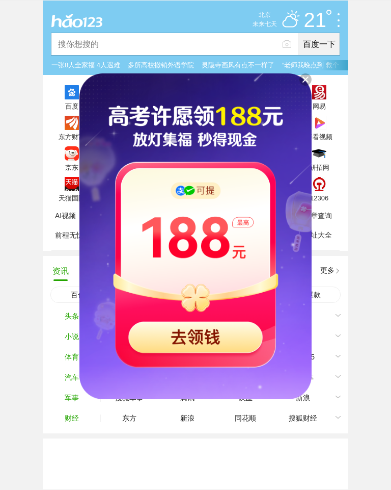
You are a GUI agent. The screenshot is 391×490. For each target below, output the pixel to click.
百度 (71, 106)
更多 (327, 270)
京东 (71, 167)
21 (318, 20)
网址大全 (317, 235)
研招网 (319, 167)
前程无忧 (69, 235)
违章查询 (317, 216)
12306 (319, 197)
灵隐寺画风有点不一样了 (238, 65)
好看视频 (319, 136)
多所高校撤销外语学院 (161, 65)
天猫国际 (72, 197)
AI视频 (65, 216)
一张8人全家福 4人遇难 (85, 65)
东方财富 (72, 136)
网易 (319, 106)
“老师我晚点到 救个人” (315, 65)
